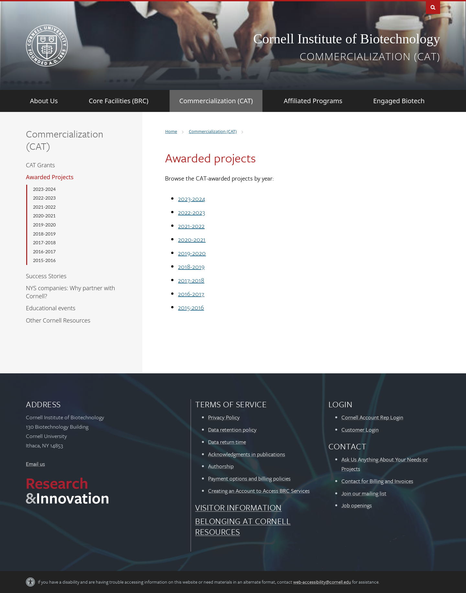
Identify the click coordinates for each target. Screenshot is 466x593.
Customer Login (360, 429)
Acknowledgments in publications (246, 454)
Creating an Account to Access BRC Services (259, 491)
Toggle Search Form (433, 7)
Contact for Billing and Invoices (377, 481)
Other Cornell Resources (58, 320)
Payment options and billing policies (249, 478)
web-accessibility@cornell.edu (322, 581)
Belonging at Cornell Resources (243, 526)
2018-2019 (44, 233)
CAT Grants (40, 165)
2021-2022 (44, 207)
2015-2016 (44, 260)
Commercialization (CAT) (370, 56)
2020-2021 (44, 215)
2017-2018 (44, 242)
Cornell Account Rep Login (372, 417)
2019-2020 (44, 224)
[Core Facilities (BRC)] (118, 101)
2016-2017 (44, 251)
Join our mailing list (363, 493)
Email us (35, 464)
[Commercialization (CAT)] (216, 101)
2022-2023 (44, 198)
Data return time (227, 442)
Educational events (50, 308)
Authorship (221, 466)
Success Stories (46, 276)
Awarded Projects (49, 177)
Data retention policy (232, 429)
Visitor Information (238, 507)
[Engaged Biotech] (398, 101)
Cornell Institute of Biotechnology (346, 38)
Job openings (356, 505)
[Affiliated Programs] (313, 101)
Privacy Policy (224, 417)
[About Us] (44, 101)
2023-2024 (44, 189)
